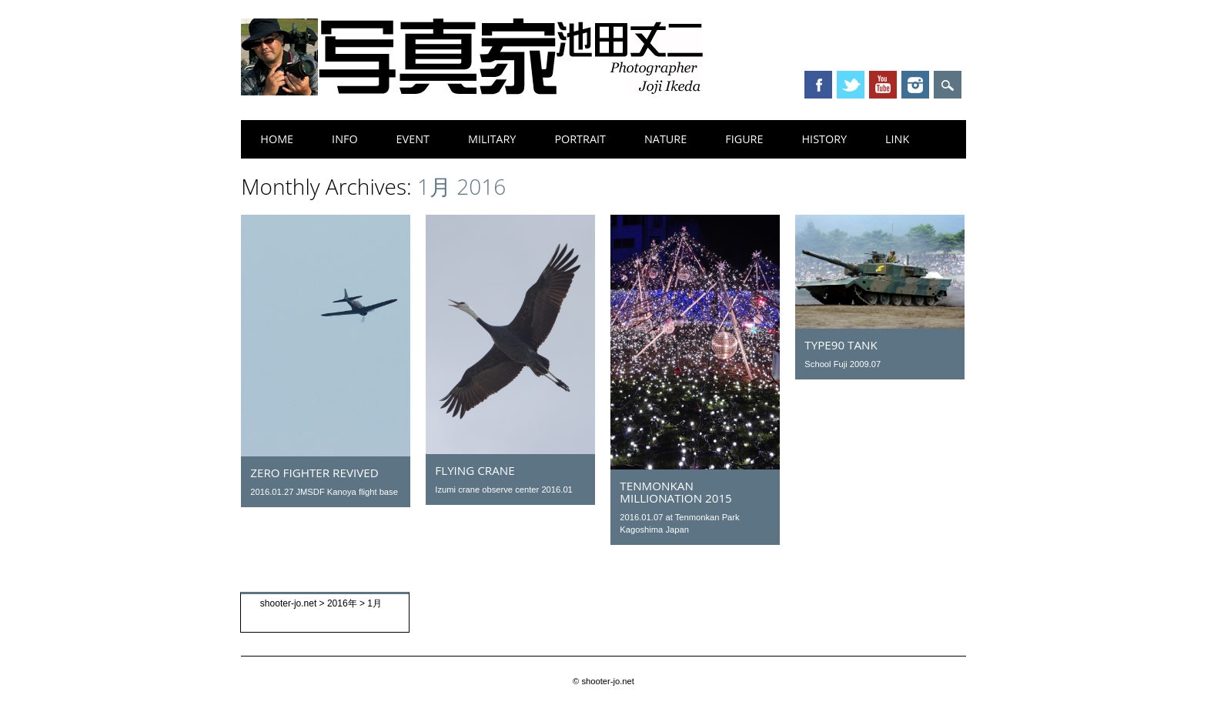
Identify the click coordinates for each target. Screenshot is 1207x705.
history (825, 139)
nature (665, 139)
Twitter (850, 85)
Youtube (883, 85)
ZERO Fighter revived (314, 472)
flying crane (474, 470)
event (413, 139)
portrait (580, 139)
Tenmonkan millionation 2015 (675, 492)
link (897, 139)
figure (744, 139)
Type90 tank (840, 344)
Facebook (818, 85)
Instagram (915, 85)
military (492, 139)
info (344, 139)
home (276, 139)
